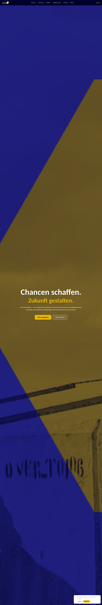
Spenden (65, 2)
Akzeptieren (86, 601)
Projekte (48, 2)
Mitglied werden (57, 2)
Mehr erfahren (59, 317)
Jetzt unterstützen (43, 317)
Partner (72, 2)
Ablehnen (80, 601)
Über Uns (33, 2)
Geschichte (40, 2)
